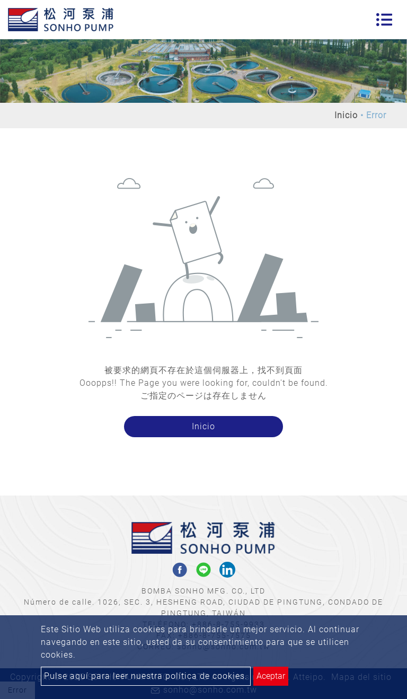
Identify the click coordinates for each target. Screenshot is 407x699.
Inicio (346, 115)
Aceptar (270, 676)
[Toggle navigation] (384, 19)
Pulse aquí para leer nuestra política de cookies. (145, 676)
